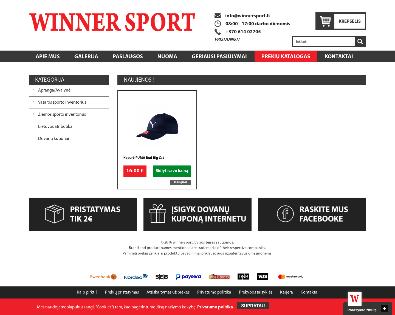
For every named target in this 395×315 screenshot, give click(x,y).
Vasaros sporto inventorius (62, 102)
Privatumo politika (214, 292)
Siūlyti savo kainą (172, 171)
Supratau (253, 305)
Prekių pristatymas (122, 292)
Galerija (86, 57)
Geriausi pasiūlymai (219, 57)
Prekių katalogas (285, 57)
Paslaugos (128, 57)
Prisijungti (227, 39)
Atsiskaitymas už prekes (168, 292)
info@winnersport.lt (242, 16)
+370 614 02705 (243, 32)
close (384, 308)
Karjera (286, 292)
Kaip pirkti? (87, 292)
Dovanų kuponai (53, 139)
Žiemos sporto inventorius (62, 114)
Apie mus (48, 57)
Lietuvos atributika (55, 127)
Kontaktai (339, 57)
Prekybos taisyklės (255, 292)
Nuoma (167, 57)
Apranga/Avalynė (54, 90)
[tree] (69, 115)
